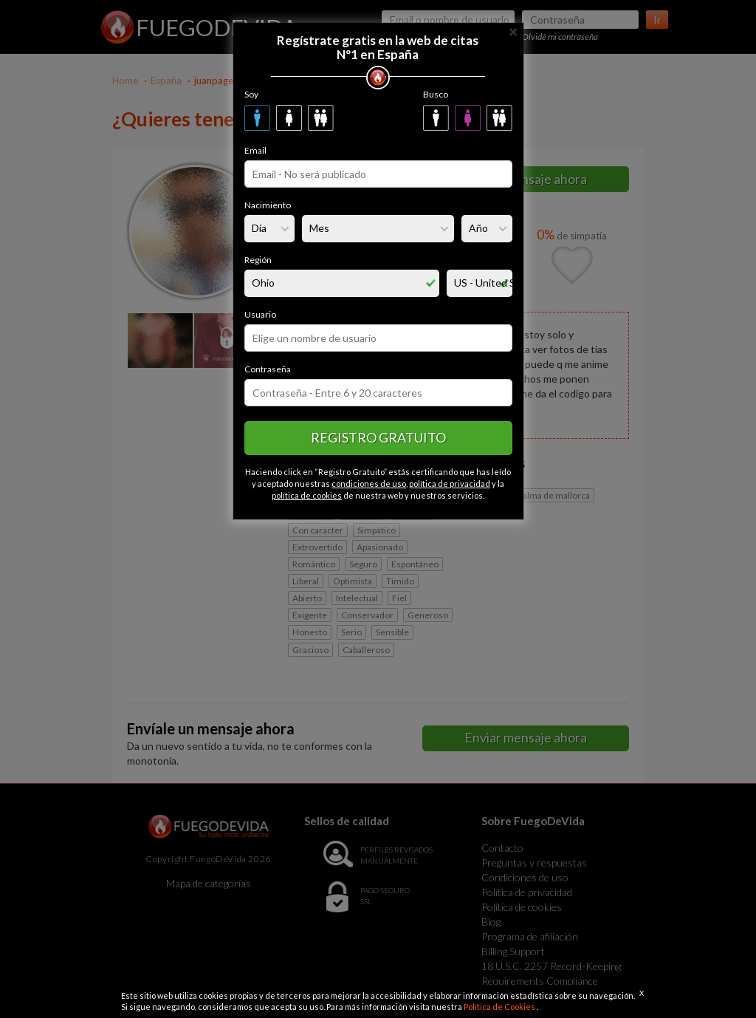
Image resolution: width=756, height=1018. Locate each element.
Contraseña (267, 369)
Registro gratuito (378, 437)
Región (258, 259)
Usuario (260, 314)
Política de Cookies (500, 1006)
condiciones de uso (368, 483)
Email (255, 150)
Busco (435, 94)
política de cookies (307, 495)
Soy (251, 94)
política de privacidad (449, 483)
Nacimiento (267, 205)
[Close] (513, 30)
